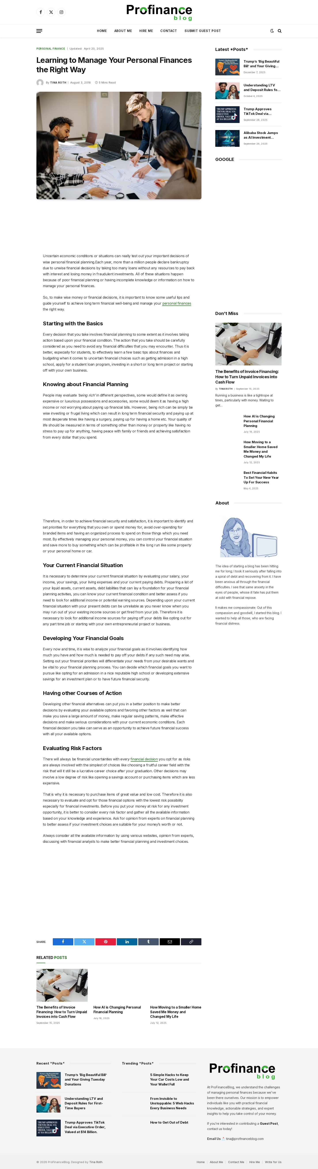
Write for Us (273, 1161)
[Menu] (39, 31)
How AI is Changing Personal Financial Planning (116, 1009)
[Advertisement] (119, 227)
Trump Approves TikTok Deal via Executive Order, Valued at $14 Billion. (260, 111)
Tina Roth (58, 82)
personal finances (176, 303)
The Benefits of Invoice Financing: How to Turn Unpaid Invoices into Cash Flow (60, 1011)
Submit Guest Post (203, 31)
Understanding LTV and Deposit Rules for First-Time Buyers (261, 87)
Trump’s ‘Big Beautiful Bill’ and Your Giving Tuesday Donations (261, 64)
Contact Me (236, 1161)
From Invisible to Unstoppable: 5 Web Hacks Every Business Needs (172, 1103)
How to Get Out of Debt (169, 1122)
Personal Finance (51, 48)
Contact (168, 31)
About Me (123, 31)
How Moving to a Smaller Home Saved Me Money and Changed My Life (175, 1011)
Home (102, 31)
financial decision (144, 759)
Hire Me (146, 31)
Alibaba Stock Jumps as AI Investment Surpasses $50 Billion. (262, 135)
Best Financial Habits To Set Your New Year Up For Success (261, 476)
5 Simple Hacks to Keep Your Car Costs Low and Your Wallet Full (169, 1079)
